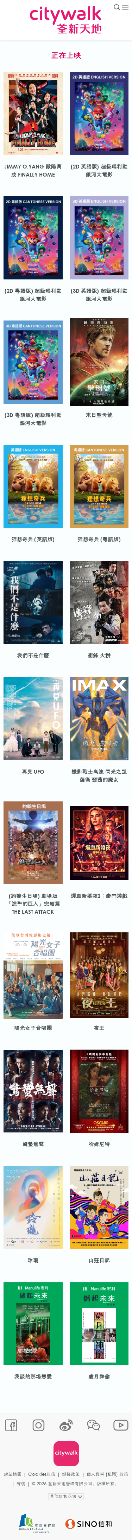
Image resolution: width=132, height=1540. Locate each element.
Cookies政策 (41, 1474)
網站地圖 (12, 1474)
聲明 (21, 1484)
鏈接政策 (71, 1474)
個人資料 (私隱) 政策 (107, 1474)
